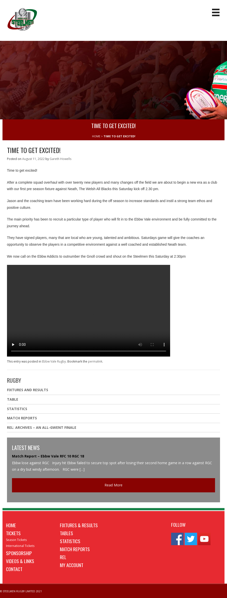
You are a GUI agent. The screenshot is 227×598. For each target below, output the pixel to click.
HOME (96, 136)
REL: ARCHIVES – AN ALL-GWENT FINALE (42, 427)
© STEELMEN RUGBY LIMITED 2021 (21, 591)
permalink (95, 361)
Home (11, 525)
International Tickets (20, 546)
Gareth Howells (60, 159)
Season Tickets (16, 540)
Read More (113, 485)
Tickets (13, 533)
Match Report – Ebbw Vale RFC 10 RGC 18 (48, 456)
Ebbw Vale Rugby (54, 361)
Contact (14, 569)
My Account (71, 565)
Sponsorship (19, 553)
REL (63, 557)
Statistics (17, 408)
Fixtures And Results (27, 389)
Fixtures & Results (79, 525)
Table (12, 399)
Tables (66, 533)
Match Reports (22, 418)
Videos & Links (20, 561)
